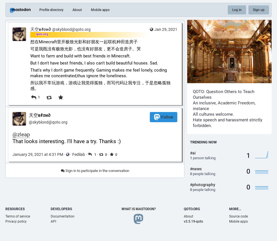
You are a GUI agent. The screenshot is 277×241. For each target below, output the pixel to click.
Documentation (62, 216)
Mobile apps (100, 10)
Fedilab (78, 154)
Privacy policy (16, 221)
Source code (238, 216)
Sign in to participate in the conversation (95, 171)
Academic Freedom (236, 103)
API (53, 221)
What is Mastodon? (139, 209)
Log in (237, 10)
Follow (163, 117)
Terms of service (17, 216)
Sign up (259, 10)
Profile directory (51, 10)
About (77, 10)
